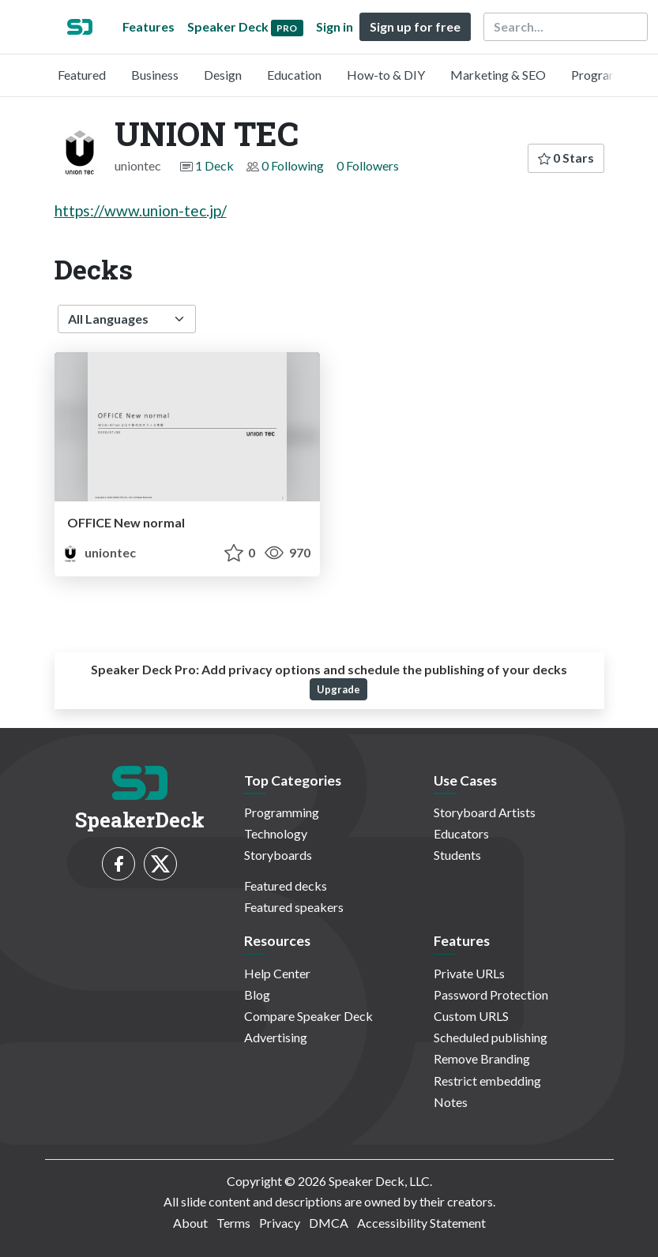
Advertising (275, 1037)
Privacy (279, 1222)
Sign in (334, 26)
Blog (257, 994)
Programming (608, 74)
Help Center (277, 973)
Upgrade (338, 689)
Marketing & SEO (498, 74)
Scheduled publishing (490, 1037)
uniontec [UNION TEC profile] (98, 552)
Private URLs (469, 973)
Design (223, 74)
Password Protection (491, 994)
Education (294, 74)
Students (457, 854)
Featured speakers (294, 906)
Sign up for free (415, 26)
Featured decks (285, 885)
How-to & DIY (386, 74)
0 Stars (566, 157)
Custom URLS (471, 1015)
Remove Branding (482, 1058)
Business (155, 74)
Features (148, 26)
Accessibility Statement (421, 1222)
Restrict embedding (487, 1080)
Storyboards (278, 854)
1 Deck (214, 165)
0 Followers (368, 165)
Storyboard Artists (485, 812)
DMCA (328, 1222)
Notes (451, 1101)
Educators (461, 833)
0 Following (292, 165)
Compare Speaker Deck (308, 1015)
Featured (82, 74)
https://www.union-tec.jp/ (141, 210)
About (190, 1222)
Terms (233, 1222)
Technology (275, 833)
